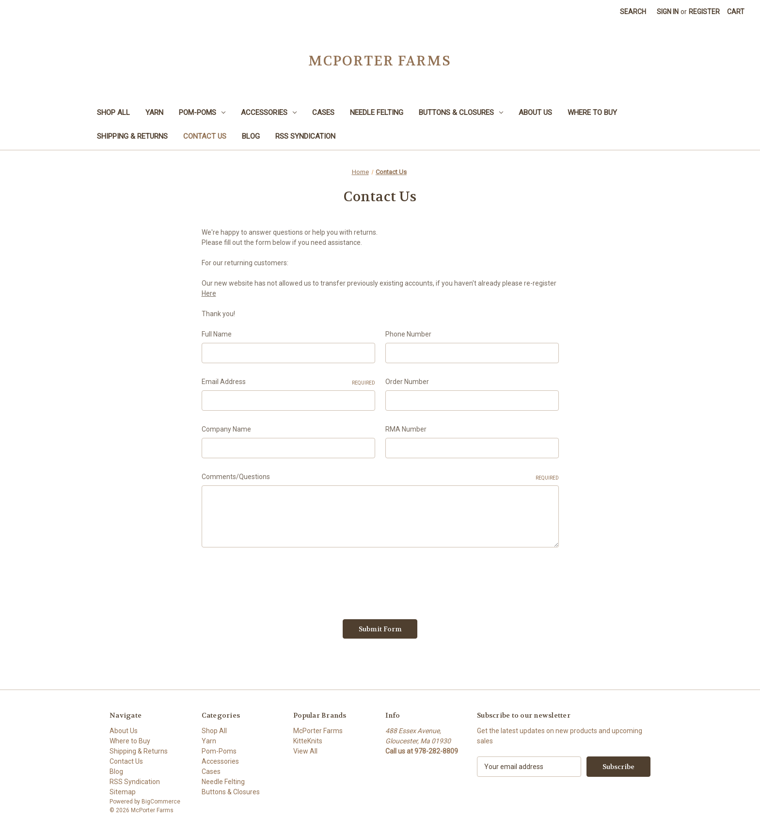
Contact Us (204, 136)
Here (209, 293)
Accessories (269, 112)
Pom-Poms (202, 112)
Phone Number (408, 334)
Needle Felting (376, 112)
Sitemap (123, 792)
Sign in (668, 12)
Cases (323, 112)
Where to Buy (592, 112)
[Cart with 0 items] (736, 12)
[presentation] (275, 580)
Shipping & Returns (132, 136)
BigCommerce (161, 801)
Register (704, 12)
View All (305, 751)
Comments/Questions (380, 477)
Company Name (226, 429)
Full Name (217, 334)
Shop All (113, 112)
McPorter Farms (318, 731)
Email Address (288, 382)
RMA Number (406, 429)
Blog (251, 136)
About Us (535, 112)
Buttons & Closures (461, 112)
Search (633, 12)
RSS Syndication (305, 136)
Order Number (407, 381)
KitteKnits (307, 741)
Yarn (154, 112)
